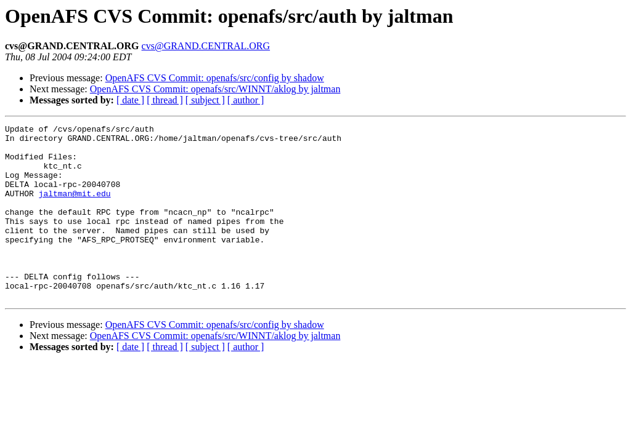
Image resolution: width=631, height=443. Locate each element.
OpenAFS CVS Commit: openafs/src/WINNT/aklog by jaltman (215, 89)
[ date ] (130, 100)
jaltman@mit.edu (75, 208)
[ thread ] (165, 100)
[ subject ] (205, 100)
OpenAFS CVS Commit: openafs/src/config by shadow (214, 78)
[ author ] (245, 100)
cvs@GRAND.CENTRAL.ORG (206, 46)
